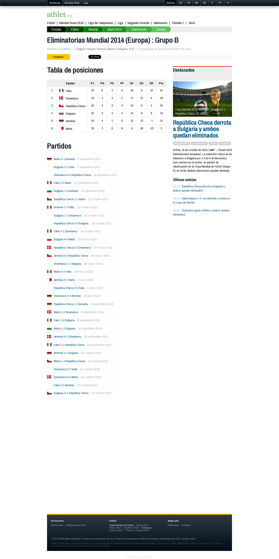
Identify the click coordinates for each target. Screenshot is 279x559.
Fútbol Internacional (76, 525)
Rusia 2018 (142, 525)
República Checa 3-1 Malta (69, 199)
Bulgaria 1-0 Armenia (66, 191)
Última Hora (57, 525)
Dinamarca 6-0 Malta (66, 377)
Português (122, 49)
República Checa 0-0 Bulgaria (71, 223)
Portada (56, 29)
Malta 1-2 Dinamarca (66, 312)
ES (181, 3)
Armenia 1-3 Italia (64, 207)
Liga (86, 3)
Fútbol (51, 22)
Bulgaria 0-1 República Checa (71, 393)
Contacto (185, 525)
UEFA (213, 143)
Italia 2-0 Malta (62, 183)
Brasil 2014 (114, 29)
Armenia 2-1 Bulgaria (66, 353)
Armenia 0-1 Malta (64, 280)
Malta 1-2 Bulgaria (64, 328)
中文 (131, 49)
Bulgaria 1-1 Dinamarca (67, 215)
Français (91, 49)
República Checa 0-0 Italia (69, 288)
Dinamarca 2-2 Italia (65, 369)
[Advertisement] (139, 438)
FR (188, 3)
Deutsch (101, 49)
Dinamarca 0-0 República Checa (72, 175)
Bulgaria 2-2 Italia (64, 167)
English (81, 49)
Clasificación (139, 29)
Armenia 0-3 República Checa (71, 256)
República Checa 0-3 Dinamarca (72, 247)
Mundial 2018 (72, 3)
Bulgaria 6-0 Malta (64, 239)
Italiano (111, 49)
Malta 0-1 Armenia (64, 159)
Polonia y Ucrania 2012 (137, 530)
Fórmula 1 (178, 22)
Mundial (93, 29)
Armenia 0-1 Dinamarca (67, 336)
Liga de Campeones (100, 22)
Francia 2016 (116, 530)
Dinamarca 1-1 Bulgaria (67, 264)
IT (212, 3)
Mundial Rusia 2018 (71, 22)
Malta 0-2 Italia (62, 271)
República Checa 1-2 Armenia (71, 304)
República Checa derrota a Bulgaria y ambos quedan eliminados (202, 129)
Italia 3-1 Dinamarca (65, 231)
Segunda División (138, 22)
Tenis (191, 22)
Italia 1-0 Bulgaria (64, 320)
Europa (161, 29)
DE (204, 3)
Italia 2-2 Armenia (64, 385)
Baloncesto (160, 22)
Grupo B (224, 143)
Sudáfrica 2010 (131, 527)
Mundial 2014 (181, 143)
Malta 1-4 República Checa (69, 361)
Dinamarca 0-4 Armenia (67, 296)
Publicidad (173, 525)
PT (220, 3)
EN (196, 3)
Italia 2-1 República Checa (69, 345)
